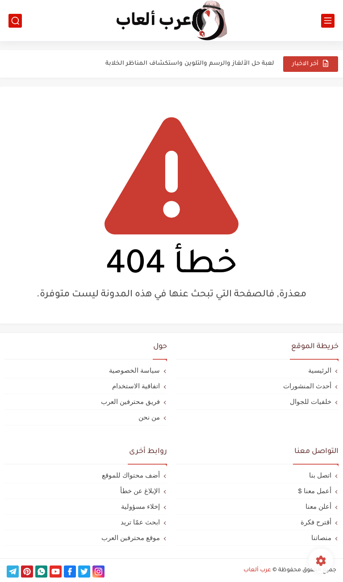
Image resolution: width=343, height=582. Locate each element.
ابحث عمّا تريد (140, 522)
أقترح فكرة (316, 522)
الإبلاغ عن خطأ (140, 491)
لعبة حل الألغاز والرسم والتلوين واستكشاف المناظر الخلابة (189, 63)
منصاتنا (321, 537)
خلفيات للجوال (310, 401)
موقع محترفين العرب (130, 537)
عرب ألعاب (257, 570)
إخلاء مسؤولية (140, 506)
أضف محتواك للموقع (131, 475)
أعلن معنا (318, 506)
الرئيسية (319, 370)
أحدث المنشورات (307, 386)
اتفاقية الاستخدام (136, 386)
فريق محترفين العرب (130, 401)
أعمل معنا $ (314, 491)
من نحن (149, 417)
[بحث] (15, 21)
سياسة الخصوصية (134, 370)
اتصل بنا (320, 475)
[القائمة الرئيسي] (328, 21)
